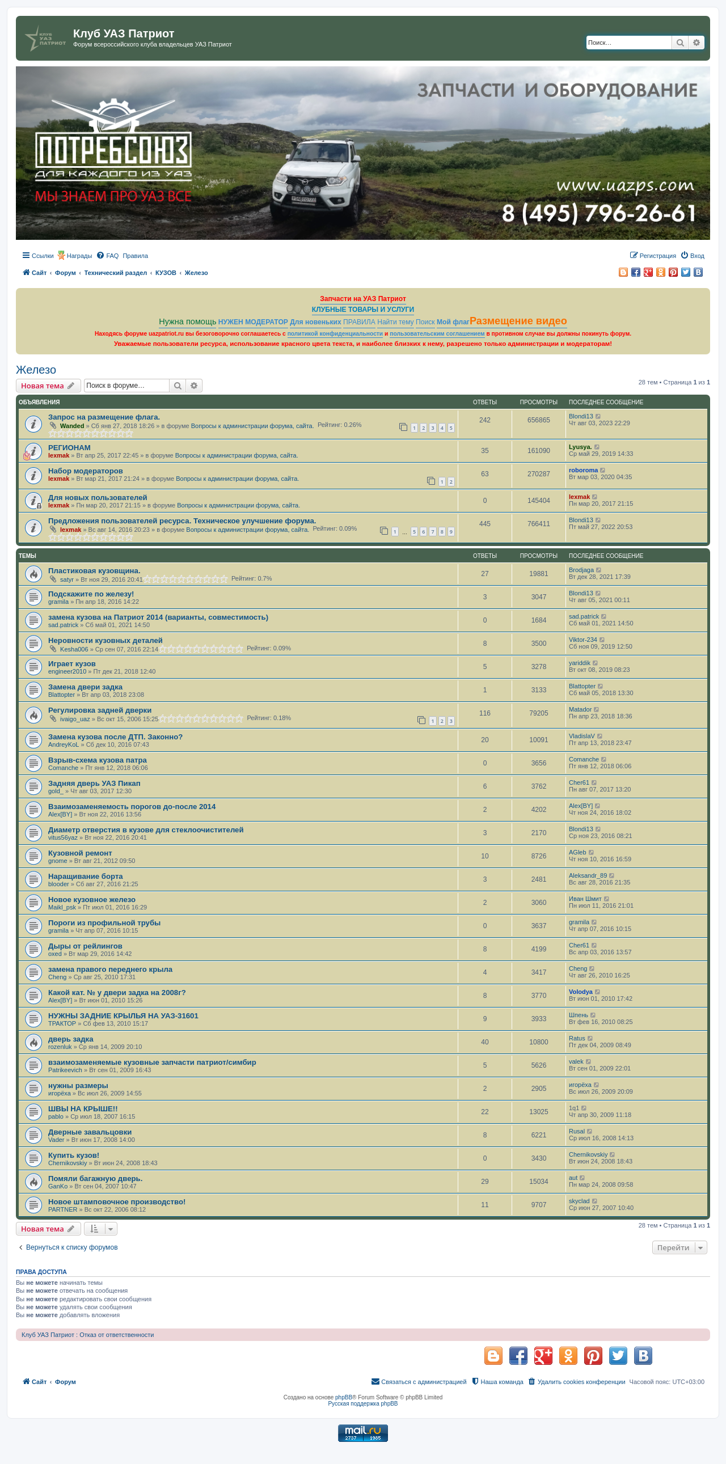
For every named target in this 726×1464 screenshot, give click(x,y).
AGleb (577, 852)
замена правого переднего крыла (110, 969)
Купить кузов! (73, 1155)
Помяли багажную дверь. (95, 1178)
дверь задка (71, 1039)
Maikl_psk (62, 907)
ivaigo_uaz (75, 719)
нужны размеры (78, 1085)
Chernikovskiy (67, 1163)
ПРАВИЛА (359, 322)
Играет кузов (72, 663)
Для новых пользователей (97, 497)
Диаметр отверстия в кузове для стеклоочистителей (146, 830)
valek (576, 1061)
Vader (56, 1139)
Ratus (577, 1038)
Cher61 (579, 782)
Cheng (57, 977)
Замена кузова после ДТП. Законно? (115, 737)
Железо (36, 369)
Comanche (63, 767)
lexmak (58, 455)
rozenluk (60, 1046)
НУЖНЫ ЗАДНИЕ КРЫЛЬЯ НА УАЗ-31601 (123, 1016)
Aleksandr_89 (588, 875)
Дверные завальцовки (90, 1132)
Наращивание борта (85, 876)
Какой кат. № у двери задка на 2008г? (117, 992)
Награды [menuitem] (79, 255)
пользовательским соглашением (437, 334)
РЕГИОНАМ (69, 447)
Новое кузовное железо (92, 899)
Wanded (72, 425)
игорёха (59, 1093)
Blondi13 (581, 416)
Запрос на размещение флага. (104, 417)
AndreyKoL (63, 744)
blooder (58, 884)
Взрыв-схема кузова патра (97, 760)
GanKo (57, 1186)
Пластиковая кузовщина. (94, 570)
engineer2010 (67, 671)
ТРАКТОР (62, 1023)
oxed (55, 953)
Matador (580, 709)
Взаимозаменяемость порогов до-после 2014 (132, 806)
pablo (56, 1116)
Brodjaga (581, 569)
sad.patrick (63, 624)
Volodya (581, 991)
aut (573, 1177)
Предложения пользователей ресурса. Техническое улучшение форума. (182, 521)
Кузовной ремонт (80, 853)
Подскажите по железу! (91, 594)
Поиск (425, 322)
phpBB (343, 1397)
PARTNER (63, 1209)
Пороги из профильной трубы (104, 923)
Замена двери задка (85, 687)
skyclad (579, 1201)
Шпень (578, 1015)
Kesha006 (74, 649)
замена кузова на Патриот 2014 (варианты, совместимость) (158, 617)
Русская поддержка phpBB (363, 1403)
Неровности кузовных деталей (105, 640)
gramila (58, 601)
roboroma (583, 470)
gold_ (56, 791)
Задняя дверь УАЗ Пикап (94, 783)
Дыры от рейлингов (85, 946)
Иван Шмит (585, 898)
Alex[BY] (60, 814)
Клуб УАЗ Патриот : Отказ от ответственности (88, 1334)
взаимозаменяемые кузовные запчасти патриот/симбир (152, 1062)
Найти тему (395, 322)
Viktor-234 (583, 639)
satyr (67, 579)
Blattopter (61, 694)
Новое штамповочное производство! (116, 1202)
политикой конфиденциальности (335, 334)
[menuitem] (107, 256)
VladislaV (582, 736)
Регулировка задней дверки (99, 710)
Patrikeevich (65, 1070)
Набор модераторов (85, 471)
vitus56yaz (63, 837)
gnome (57, 860)
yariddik (579, 662)
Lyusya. (580, 446)
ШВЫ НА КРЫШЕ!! (83, 1109)
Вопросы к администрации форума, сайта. (252, 425)
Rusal (577, 1131)
